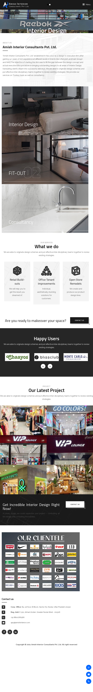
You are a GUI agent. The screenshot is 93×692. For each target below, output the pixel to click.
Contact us (79, 363)
